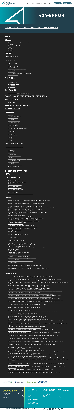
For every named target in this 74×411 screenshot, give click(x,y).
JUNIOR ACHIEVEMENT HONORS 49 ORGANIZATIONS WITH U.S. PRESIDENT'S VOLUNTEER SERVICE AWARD (32, 301)
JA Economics (11, 119)
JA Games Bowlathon (13, 66)
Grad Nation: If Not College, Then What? (17, 222)
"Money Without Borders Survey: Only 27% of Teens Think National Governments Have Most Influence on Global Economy (35, 291)
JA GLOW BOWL (11, 67)
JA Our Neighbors (12, 150)
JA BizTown (10, 115)
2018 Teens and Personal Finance (15, 189)
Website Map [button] (30, 408)
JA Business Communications (14, 116)
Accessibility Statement (13, 48)
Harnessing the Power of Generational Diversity (18, 252)
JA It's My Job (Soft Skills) (13, 132)
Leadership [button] (31, 395)
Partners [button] (59, 389)
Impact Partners (11, 87)
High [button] (44, 398)
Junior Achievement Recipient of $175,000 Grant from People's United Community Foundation (29, 348)
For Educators (12, 109)
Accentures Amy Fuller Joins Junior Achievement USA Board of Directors (24, 328)
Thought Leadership (13, 177)
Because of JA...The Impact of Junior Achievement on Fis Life (21, 228)
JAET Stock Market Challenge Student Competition (19, 73)
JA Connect (10, 157)
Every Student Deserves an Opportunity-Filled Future (20, 42)
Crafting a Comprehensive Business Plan (17, 240)
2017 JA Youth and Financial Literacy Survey (17, 182)
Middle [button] (44, 396)
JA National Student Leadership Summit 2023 (18, 256)
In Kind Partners (11, 81)
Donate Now (57, 3)
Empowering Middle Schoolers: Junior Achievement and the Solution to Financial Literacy (27, 247)
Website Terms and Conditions (14, 45)
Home (27, 3)
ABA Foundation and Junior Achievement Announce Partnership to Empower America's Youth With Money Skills (33, 280)
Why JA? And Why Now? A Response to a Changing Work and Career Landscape (26, 267)
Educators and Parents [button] (49, 389)
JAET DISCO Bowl (12, 70)
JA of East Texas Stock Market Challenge (17, 69)
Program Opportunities (17, 105)
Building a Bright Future (13, 249)
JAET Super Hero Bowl (13, 75)
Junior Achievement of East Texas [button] (63, 396)
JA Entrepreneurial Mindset (14, 121)
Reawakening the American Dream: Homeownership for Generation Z (23, 221)
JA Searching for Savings (13, 162)
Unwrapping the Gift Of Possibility (15, 238)
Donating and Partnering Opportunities (26, 96)
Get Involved (67, 3)
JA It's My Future (11, 131)
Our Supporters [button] (61, 392)
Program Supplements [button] (48, 390)
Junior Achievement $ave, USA (15, 165)
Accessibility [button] (24, 408)
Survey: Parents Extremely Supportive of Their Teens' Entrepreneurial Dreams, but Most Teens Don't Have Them (32, 345)
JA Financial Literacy (12, 124)
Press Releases (11, 273)
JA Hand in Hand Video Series (14, 156)
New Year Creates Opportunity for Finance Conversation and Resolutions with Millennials (27, 356)
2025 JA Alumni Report (13, 192)
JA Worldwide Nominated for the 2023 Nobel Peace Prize (20, 261)
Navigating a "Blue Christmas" (14, 241)
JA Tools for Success (12, 151)
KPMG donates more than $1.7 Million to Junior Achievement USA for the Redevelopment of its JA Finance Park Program (34, 337)
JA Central (10, 44)
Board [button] (29, 398)
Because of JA (11, 235)
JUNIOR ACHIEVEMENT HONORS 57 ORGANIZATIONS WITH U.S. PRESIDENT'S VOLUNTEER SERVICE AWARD (32, 344)
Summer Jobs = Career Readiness (15, 224)
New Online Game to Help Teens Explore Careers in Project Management (24, 307)
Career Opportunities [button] (33, 403)
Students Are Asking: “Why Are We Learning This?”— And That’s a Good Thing (25, 209)
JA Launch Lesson (12, 134)
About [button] (30, 393)
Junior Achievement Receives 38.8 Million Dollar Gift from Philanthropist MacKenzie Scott (27, 289)
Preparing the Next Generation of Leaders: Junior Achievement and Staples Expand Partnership (29, 200)
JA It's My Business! (12, 129)
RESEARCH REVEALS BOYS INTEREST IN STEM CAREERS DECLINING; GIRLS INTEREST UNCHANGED (31, 342)
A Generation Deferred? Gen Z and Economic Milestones (20, 194)
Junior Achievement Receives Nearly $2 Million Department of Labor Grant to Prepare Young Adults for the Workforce (34, 303)
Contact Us (10, 50)
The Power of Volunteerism (14, 237)
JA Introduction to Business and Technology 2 (18, 128)
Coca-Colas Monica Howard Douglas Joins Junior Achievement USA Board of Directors (27, 338)
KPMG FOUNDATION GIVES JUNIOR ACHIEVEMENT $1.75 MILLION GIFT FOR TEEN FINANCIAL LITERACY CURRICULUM (35, 362)
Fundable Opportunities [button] (63, 390)
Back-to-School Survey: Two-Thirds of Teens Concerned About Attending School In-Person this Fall (29, 297)
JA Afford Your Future (13, 168)
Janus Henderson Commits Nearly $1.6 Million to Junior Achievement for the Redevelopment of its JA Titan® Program (34, 332)
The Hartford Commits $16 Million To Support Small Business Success (23, 313)
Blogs (8, 197)
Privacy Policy (11, 47)
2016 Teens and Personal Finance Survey (17, 180)
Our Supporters (11, 85)
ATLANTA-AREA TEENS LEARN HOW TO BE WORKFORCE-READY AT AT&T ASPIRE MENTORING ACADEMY (31, 308)
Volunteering (12, 99)
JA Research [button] (31, 400)
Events (45, 3)
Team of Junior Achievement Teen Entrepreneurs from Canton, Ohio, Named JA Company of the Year (30, 329)
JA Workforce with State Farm (14, 213)
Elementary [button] (45, 395)
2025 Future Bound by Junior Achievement (17, 215)
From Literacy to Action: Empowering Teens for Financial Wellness (22, 227)
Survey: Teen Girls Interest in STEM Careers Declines (19, 331)
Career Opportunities (16, 171)
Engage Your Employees (13, 84)
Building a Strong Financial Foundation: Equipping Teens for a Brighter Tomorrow (26, 218)
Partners (10, 78)
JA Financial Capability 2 (13, 122)
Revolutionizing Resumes (13, 250)
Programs (39, 3)
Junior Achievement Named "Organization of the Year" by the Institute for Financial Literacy (28, 314)
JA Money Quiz (11, 153)
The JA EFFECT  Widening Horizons (16, 264)
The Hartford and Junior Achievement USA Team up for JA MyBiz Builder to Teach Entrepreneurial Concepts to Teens (34, 298)
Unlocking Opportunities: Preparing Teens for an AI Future (21, 225)
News (50, 3)
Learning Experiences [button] (49, 393)
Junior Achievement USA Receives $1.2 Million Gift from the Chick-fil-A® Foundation (26, 326)
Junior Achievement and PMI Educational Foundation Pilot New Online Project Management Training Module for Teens (34, 279)
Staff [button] (29, 396)
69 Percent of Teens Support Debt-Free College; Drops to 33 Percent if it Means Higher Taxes (28, 285)
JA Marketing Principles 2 (13, 135)
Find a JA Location (61, 397)
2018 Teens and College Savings (15, 188)
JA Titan (10, 140)
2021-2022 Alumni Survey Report (15, 191)
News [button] (29, 405)
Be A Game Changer (12, 262)
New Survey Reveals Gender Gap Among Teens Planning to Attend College (24, 353)
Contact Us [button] (6, 397)
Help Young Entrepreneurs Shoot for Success (18, 234)
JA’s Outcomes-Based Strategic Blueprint (17, 201)
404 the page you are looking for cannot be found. (31, 28)
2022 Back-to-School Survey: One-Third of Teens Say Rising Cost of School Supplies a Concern (28, 268)
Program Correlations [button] (48, 392)
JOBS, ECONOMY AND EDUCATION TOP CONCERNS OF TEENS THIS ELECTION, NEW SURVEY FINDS (30, 369)
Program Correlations (14, 143)
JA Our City (10, 137)
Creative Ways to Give (13, 82)
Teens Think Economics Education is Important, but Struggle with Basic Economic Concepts (28, 319)
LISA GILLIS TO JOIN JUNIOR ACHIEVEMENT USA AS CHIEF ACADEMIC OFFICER (26, 371)
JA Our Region (11, 138)
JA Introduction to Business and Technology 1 (18, 127)
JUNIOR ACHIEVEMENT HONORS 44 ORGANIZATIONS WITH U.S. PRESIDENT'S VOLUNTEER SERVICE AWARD (32, 311)
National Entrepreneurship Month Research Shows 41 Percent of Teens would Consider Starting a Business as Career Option (35, 300)
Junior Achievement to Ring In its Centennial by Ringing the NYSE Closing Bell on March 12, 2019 (29, 288)
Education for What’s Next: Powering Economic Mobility (20, 204)
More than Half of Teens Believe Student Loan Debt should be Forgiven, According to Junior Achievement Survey (33, 335)
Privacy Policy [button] (19, 408)
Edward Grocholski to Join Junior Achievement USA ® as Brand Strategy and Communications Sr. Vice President (32, 354)
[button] (44, 409)
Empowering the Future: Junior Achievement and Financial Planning (23, 244)
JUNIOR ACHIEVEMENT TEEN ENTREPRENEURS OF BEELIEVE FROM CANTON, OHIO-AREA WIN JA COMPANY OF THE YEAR (36, 341)
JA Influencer (11, 163)
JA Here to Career (12, 154)
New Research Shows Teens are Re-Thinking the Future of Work (22, 258)
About (32, 3)
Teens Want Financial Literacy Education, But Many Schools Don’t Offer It (24, 219)
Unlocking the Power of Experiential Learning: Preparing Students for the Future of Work (27, 212)
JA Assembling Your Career (14, 160)
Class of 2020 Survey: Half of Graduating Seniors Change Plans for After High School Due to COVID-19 (30, 276)
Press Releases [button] (31, 402)
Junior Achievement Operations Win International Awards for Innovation (24, 292)
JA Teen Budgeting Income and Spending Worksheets (20, 159)
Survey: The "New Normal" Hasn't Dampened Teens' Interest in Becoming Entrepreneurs (27, 316)
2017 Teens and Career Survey (14, 183)
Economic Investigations (13, 166)
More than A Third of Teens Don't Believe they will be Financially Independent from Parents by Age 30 (30, 294)
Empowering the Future (13, 253)
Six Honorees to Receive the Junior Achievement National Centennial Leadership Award (27, 334)
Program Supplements (14, 147)
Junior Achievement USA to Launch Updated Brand (19, 310)
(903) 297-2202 (6, 399)
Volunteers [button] (31, 389)
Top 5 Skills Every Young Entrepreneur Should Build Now (20, 216)
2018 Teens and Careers (13, 186)
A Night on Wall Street (13, 63)
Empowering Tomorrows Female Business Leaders (19, 246)
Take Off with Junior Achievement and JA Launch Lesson (20, 243)
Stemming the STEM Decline (14, 230)
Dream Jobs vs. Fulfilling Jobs (14, 233)
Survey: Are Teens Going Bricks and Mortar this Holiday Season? (22, 347)
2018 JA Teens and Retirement (15, 185)
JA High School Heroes (13, 125)
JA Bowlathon (11, 64)
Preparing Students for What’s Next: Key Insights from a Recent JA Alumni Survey (26, 203)
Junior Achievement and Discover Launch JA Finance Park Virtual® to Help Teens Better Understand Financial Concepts (34, 295)
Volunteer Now (11, 102)
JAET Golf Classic (11, 72)
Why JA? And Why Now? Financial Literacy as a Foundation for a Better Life (24, 265)
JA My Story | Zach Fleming (14, 259)
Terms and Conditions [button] (10, 408)
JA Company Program (13, 118)
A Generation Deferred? (13, 231)
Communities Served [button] (33, 399)
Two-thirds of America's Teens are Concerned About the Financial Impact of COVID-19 (27, 304)
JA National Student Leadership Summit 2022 (18, 269)
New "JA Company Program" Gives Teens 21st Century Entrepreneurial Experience (26, 350)
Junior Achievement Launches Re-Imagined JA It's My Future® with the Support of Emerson (28, 286)
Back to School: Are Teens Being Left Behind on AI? (19, 210)
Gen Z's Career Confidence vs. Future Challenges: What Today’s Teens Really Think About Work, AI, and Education (33, 207)
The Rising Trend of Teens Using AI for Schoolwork (19, 255)
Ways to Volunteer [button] (32, 390)
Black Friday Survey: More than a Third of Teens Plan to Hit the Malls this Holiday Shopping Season (29, 317)
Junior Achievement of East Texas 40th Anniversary (19, 93)
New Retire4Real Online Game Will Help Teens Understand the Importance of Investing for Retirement (31, 305)
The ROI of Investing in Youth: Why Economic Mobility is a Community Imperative (25, 206)
